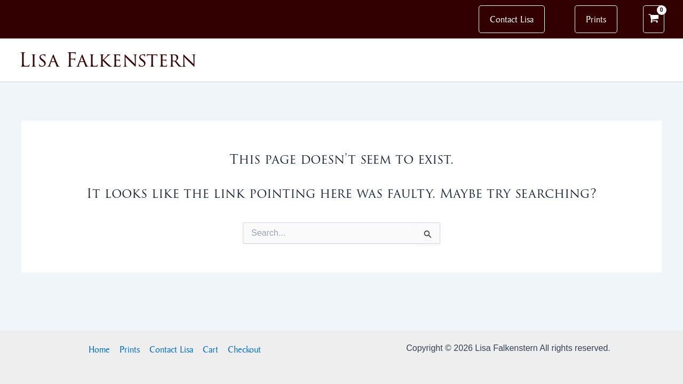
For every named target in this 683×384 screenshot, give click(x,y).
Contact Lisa (171, 349)
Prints (130, 349)
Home (99, 349)
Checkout (244, 349)
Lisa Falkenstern (108, 60)
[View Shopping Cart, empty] (653, 19)
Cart (210, 349)
